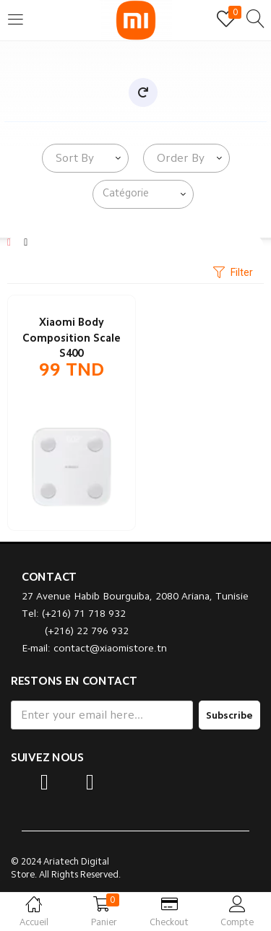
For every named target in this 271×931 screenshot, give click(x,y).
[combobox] (85, 158)
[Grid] (9, 242)
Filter (233, 273)
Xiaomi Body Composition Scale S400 (71, 338)
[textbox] (72, 158)
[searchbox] (146, 193)
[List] (25, 242)
